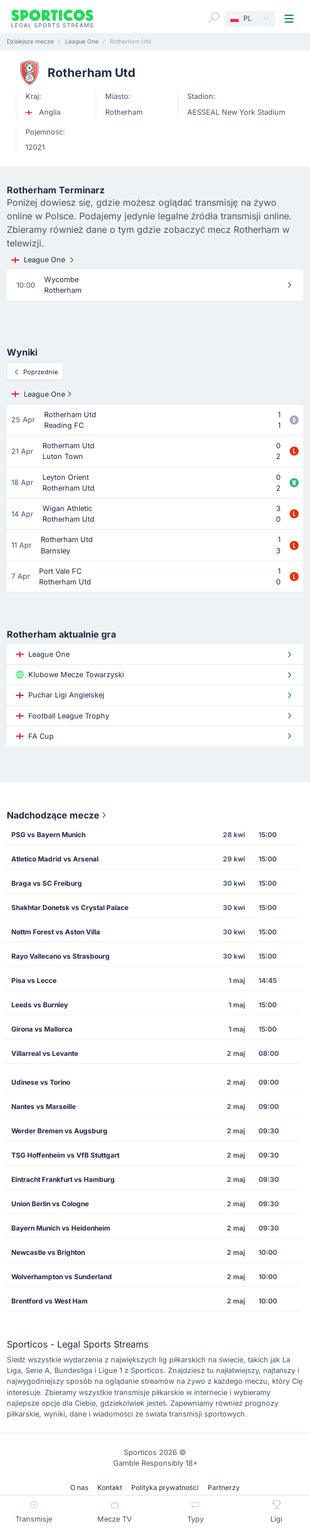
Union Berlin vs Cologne (50, 1203)
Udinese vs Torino (40, 1082)
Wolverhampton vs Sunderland (61, 1276)
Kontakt (109, 1487)
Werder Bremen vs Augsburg (59, 1131)
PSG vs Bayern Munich (48, 834)
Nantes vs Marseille (43, 1106)
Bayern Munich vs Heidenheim (60, 1228)
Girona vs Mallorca (41, 1029)
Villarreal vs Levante (44, 1053)
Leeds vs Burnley (39, 1004)
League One (43, 260)
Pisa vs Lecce (34, 980)
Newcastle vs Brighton (48, 1252)
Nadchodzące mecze (58, 815)
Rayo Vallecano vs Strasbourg (60, 956)
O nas (79, 1487)
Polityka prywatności (165, 1487)
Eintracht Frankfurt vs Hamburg (63, 1179)
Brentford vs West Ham (49, 1301)
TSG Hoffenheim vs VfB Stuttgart (65, 1155)
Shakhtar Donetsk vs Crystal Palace (69, 907)
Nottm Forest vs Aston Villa (55, 932)
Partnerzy (224, 1487)
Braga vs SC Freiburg (46, 883)
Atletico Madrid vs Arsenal (54, 859)
